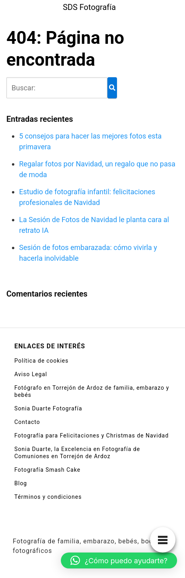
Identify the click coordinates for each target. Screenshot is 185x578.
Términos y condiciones (48, 497)
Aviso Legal (30, 374)
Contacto (27, 422)
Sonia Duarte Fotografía (48, 408)
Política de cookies (41, 360)
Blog (20, 483)
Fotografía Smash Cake (47, 470)
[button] (119, 560)
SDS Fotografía (89, 7)
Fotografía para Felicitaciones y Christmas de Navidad (91, 435)
